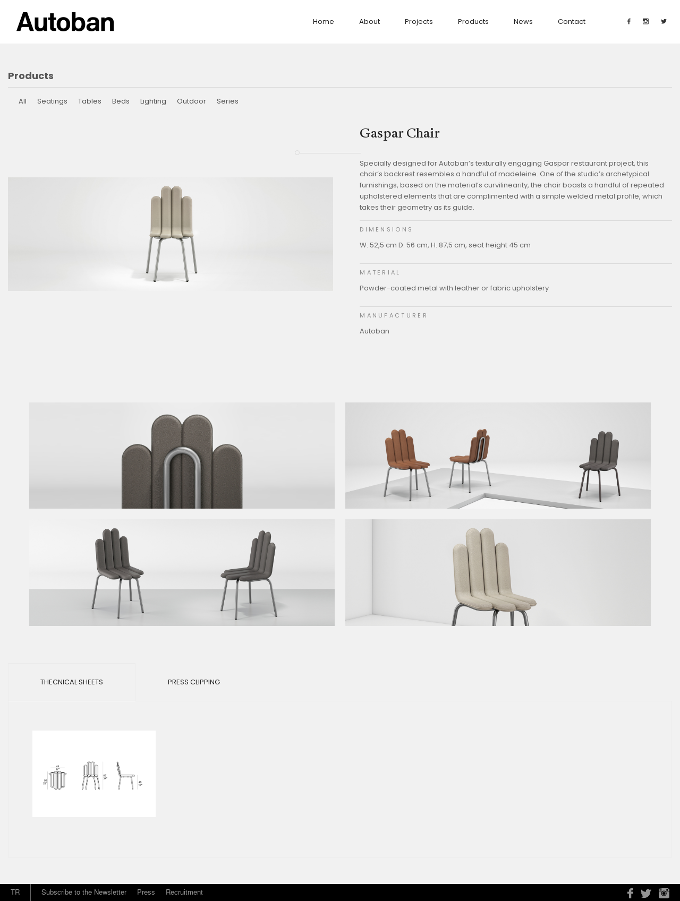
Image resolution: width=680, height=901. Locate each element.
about (369, 21)
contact (571, 21)
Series (228, 101)
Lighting (153, 101)
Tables (89, 101)
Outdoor (191, 101)
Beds (121, 101)
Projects (419, 21)
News (523, 21)
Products (473, 21)
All (23, 101)
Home (323, 21)
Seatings (52, 101)
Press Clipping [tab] (194, 682)
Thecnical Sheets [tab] (71, 682)
